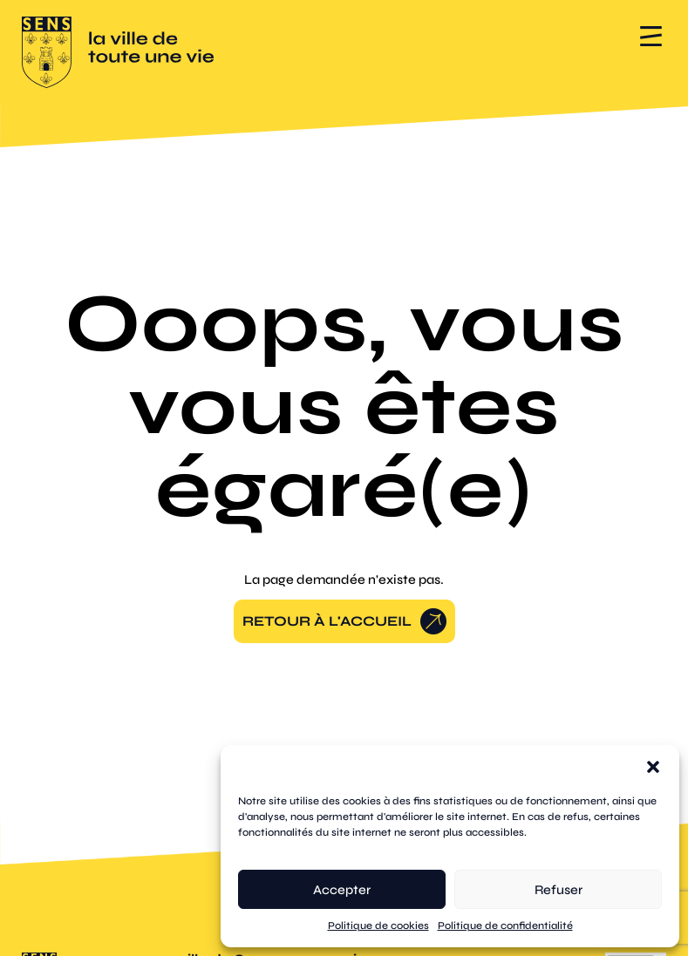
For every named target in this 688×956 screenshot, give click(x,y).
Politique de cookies (378, 925)
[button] (653, 767)
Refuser (558, 890)
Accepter (342, 890)
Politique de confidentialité (505, 925)
